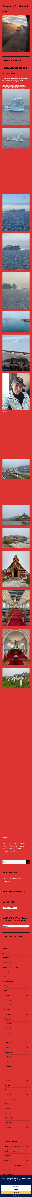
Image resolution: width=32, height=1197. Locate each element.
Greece (8, 1047)
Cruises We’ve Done (10, 1170)
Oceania (7, 1156)
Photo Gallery (7, 972)
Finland (8, 1033)
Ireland (7, 1071)
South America (9, 1160)
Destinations (7, 981)
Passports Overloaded (15, 6)
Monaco (8, 1094)
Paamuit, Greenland (14, 67)
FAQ (4, 977)
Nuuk (8, 1057)
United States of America (13, 1165)
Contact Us (6, 962)
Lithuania (8, 1085)
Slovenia (8, 1127)
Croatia (8, 1014)
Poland (8, 1113)
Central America (10, 1005)
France (7, 1038)
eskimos (5, 848)
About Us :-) (6, 953)
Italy (6, 1076)
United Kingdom (11, 1142)
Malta (7, 1090)
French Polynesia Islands (13, 1146)
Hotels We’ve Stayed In (11, 967)
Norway (8, 1109)
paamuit (12, 851)
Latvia (7, 1080)
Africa (6, 986)
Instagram (6, 958)
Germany (8, 1043)
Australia (7, 995)
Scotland (8, 1123)
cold (21, 846)
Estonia (8, 1028)
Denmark (8, 1024)
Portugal (8, 1118)
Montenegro (10, 1099)
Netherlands (10, 1104)
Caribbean (8, 1000)
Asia (5, 991)
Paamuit (14, 846)
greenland (14, 848)
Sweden (8, 1137)
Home (4, 948)
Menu (5, 11)
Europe (22, 843)
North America (9, 1151)
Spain (7, 1132)
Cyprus (7, 1019)
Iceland (8, 1066)
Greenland (6, 846)
